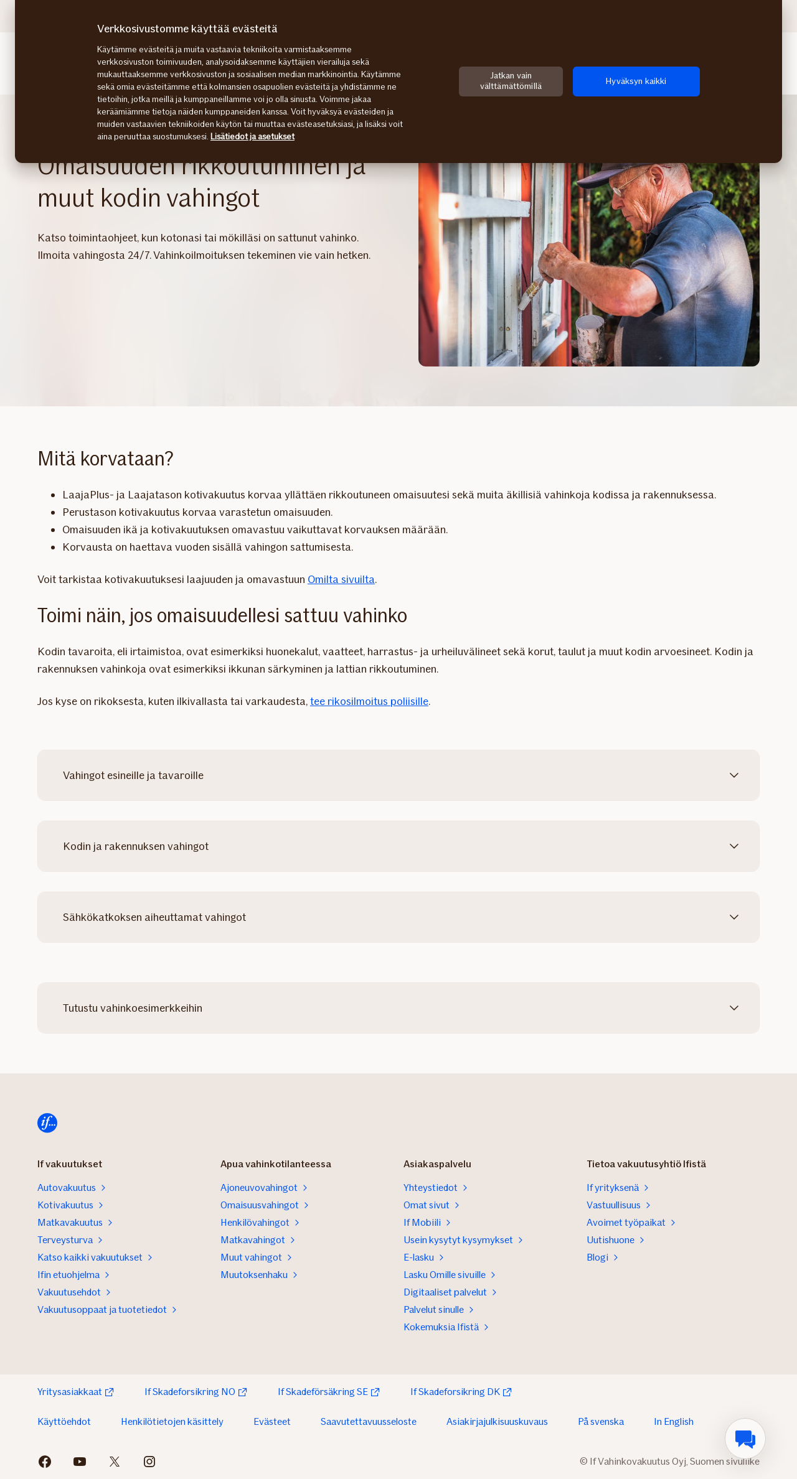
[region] (398, 81)
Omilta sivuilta (341, 579)
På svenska (601, 1421)
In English (674, 1421)
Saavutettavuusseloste (369, 1421)
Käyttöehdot (64, 1421)
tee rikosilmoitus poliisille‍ (369, 701)
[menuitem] (745, 1438)
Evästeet (272, 1421)
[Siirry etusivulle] (47, 1123)
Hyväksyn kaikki (636, 81)
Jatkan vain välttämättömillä (511, 80)
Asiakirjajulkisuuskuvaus (497, 1421)
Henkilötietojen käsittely (172, 1421)
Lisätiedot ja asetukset (252, 136)
